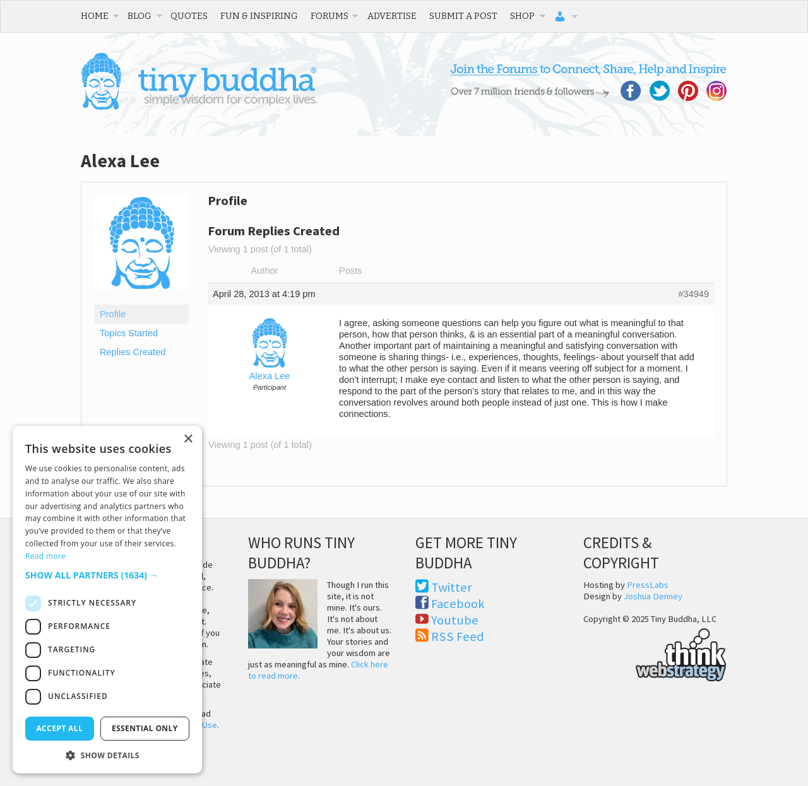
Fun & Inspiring (259, 15)
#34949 (693, 294)
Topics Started (129, 333)
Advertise (392, 15)
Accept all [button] (59, 728)
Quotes (189, 15)
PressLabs (647, 584)
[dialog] (107, 599)
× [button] (188, 439)
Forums (329, 15)
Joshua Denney (653, 596)
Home (95, 15)
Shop (522, 15)
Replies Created (132, 352)
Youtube (454, 620)
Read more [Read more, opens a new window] (45, 556)
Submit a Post (463, 15)
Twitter (451, 587)
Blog (140, 15)
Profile (113, 314)
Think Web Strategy (655, 653)
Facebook (458, 603)
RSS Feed (457, 636)
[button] (107, 575)
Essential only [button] (145, 728)
